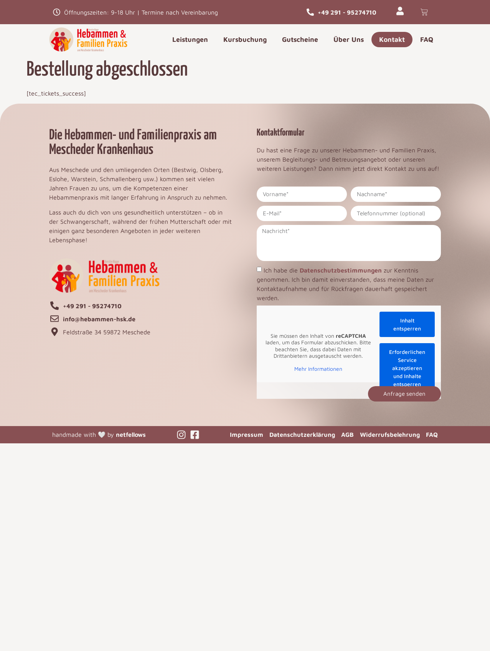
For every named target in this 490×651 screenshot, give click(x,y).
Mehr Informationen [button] (318, 368)
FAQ (426, 39)
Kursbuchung (245, 39)
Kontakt (392, 39)
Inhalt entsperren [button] (407, 324)
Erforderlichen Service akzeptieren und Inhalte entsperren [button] (407, 368)
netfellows (131, 434)
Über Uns (348, 39)
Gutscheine (300, 39)
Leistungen (190, 39)
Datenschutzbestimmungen (341, 270)
